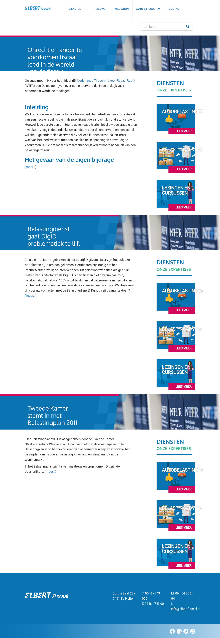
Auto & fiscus (148, 8)
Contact (175, 8)
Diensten (77, 9)
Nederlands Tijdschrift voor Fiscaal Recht (106, 80)
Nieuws (100, 8)
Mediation (122, 8)
